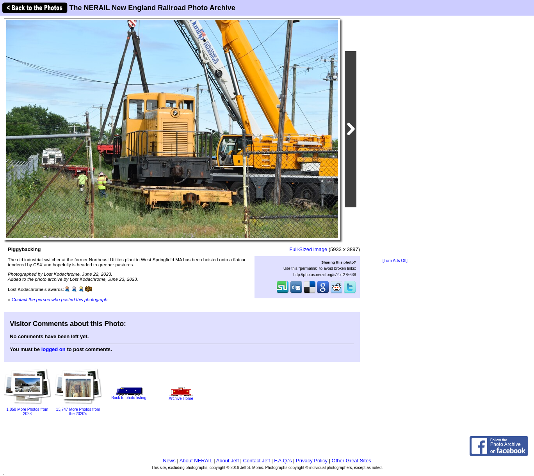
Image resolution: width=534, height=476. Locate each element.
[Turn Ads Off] (395, 261)
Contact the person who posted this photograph (60, 299)
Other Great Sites (351, 461)
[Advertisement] (395, 137)
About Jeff (227, 461)
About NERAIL (196, 461)
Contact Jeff (256, 461)
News (169, 461)
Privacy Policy (312, 461)
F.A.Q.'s (283, 461)
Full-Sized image (308, 249)
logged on (53, 349)
